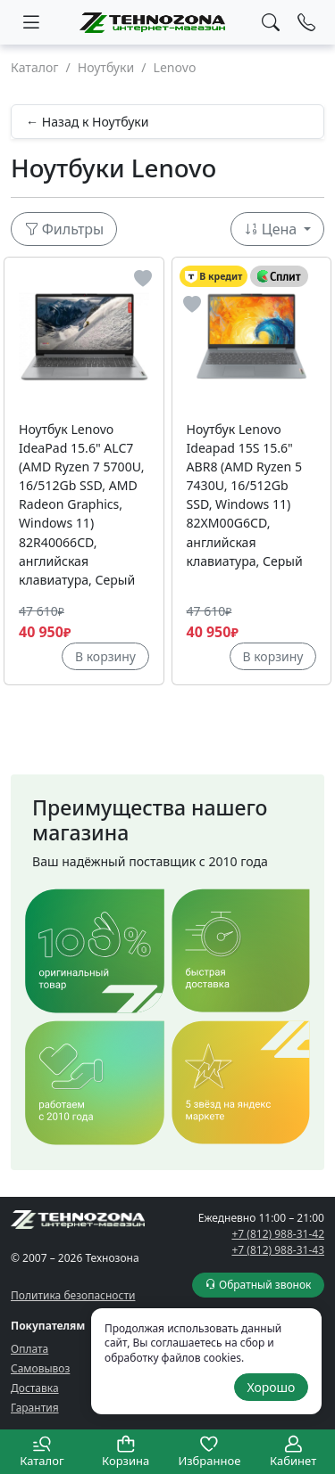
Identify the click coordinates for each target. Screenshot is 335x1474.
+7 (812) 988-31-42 (277, 1233)
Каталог (35, 67)
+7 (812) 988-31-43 (277, 1249)
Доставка (35, 1388)
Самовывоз (40, 1368)
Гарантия (35, 1407)
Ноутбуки (106, 67)
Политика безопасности (73, 1295)
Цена (272, 229)
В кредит (214, 276)
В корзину (105, 656)
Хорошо (271, 1387)
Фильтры (64, 229)
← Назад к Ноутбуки (87, 121)
